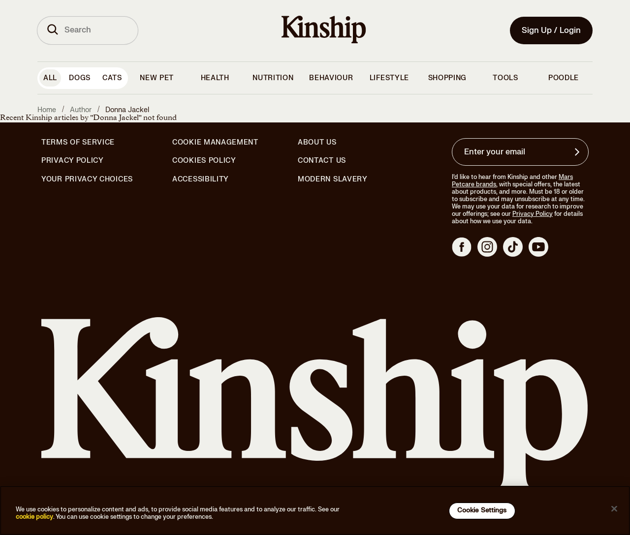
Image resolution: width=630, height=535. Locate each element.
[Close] (614, 509)
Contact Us (322, 160)
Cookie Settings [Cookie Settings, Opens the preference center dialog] (482, 510)
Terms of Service (78, 142)
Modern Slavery (333, 179)
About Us (317, 142)
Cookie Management (215, 142)
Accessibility (200, 179)
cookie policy (34, 517)
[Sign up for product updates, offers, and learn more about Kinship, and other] (578, 152)
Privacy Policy (72, 160)
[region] (315, 510)
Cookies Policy (204, 160)
